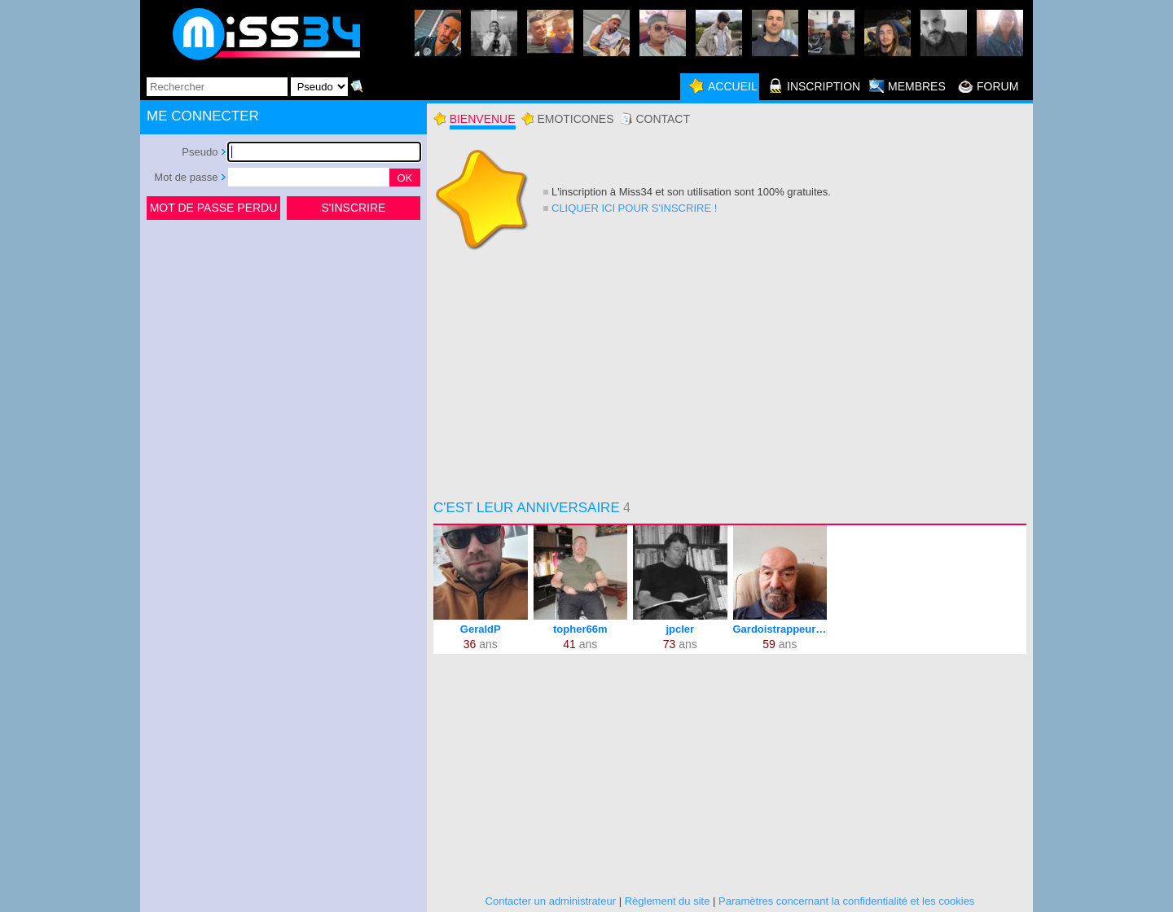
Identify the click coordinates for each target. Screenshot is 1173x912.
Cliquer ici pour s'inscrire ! (634, 208)
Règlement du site (667, 901)
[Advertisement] (283, 345)
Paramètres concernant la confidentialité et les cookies (846, 901)
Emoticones (575, 118)
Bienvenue (483, 118)
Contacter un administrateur (550, 901)
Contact (662, 118)
